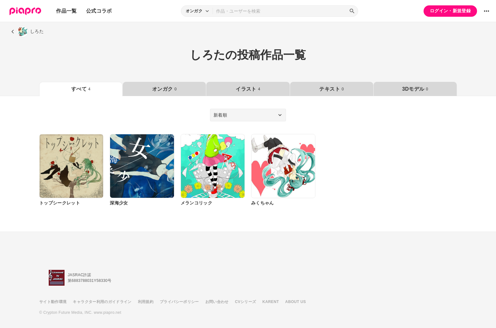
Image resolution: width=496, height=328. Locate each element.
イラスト (248, 89)
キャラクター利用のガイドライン (102, 302)
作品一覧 (66, 11)
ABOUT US (295, 302)
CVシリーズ (245, 302)
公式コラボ (99, 11)
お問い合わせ (217, 302)
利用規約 (145, 302)
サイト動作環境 (52, 302)
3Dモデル (415, 89)
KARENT (271, 302)
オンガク (164, 89)
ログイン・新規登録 (450, 10)
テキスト (331, 89)
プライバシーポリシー (179, 302)
